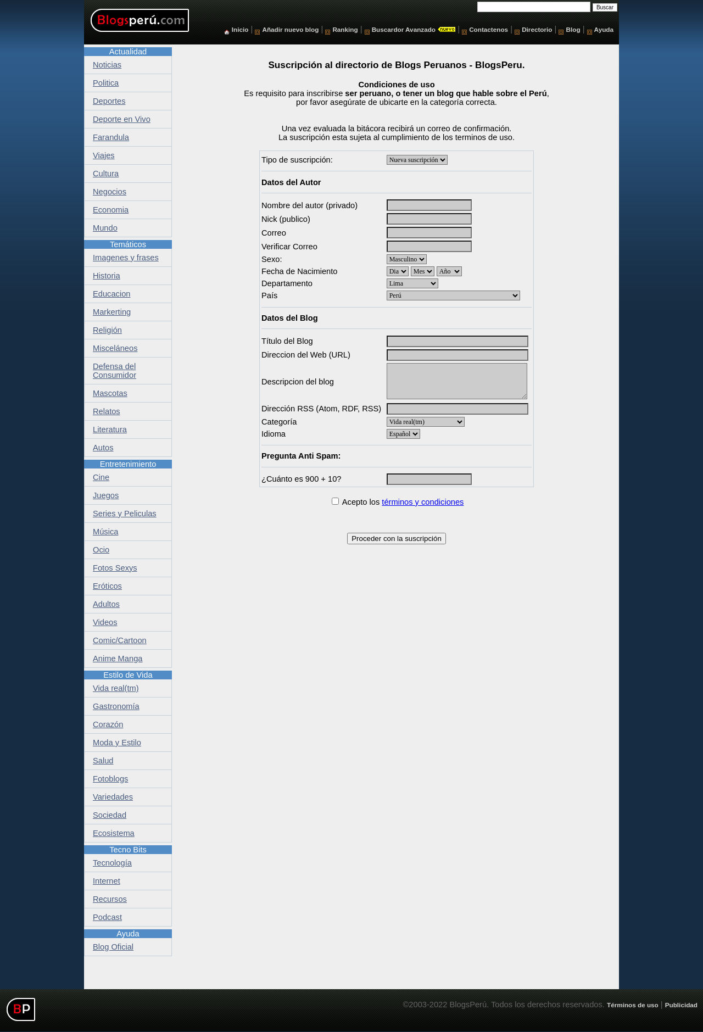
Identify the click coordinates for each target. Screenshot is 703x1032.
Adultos (106, 604)
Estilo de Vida (127, 675)
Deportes (109, 101)
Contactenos (488, 29)
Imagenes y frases (126, 257)
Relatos (106, 411)
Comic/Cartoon (120, 640)
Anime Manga (117, 658)
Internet (106, 881)
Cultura (106, 173)
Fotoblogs (110, 778)
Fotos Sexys (115, 568)
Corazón (108, 724)
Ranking (345, 29)
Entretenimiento (128, 464)
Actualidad (128, 51)
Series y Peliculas (125, 513)
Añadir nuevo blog (290, 29)
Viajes (104, 155)
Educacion (111, 293)
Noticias (107, 64)
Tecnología (112, 862)
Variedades (113, 797)
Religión (107, 330)
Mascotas (110, 393)
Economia (111, 209)
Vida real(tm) (116, 688)
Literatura (110, 429)
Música (105, 531)
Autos (103, 447)
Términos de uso (633, 1004)
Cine (101, 477)
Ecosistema (114, 833)
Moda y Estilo (117, 742)
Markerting (112, 312)
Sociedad (109, 815)
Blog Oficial (113, 946)
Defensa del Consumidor (114, 371)
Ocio (101, 549)
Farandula (111, 137)
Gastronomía (116, 706)
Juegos (106, 495)
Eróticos (107, 586)
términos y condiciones (423, 502)
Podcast (107, 917)
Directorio (537, 29)
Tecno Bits (128, 849)
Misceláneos (115, 348)
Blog (573, 29)
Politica (106, 83)
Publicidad (681, 1004)
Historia (106, 275)
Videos (105, 622)
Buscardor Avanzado (404, 29)
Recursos (110, 899)
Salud (103, 760)
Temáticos (128, 244)
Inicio (240, 29)
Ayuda (603, 29)
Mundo (105, 228)
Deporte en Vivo (121, 119)
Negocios (109, 191)
